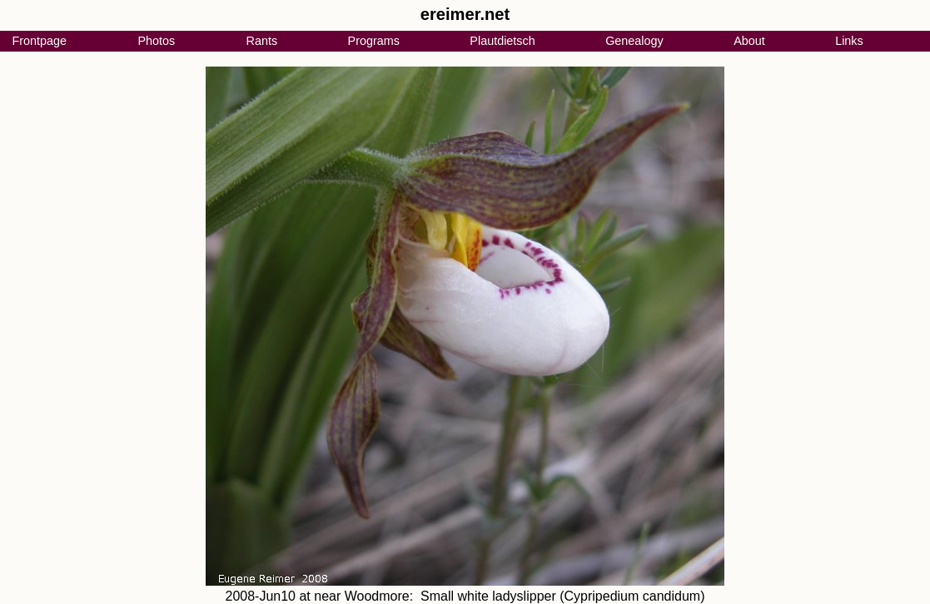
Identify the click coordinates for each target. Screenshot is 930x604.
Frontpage (39, 40)
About (749, 40)
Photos (156, 40)
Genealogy (634, 40)
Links (849, 40)
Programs (374, 40)
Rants (262, 40)
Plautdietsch (502, 40)
